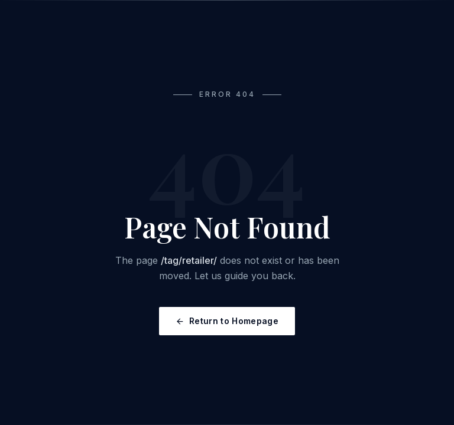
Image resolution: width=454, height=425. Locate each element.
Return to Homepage (227, 321)
